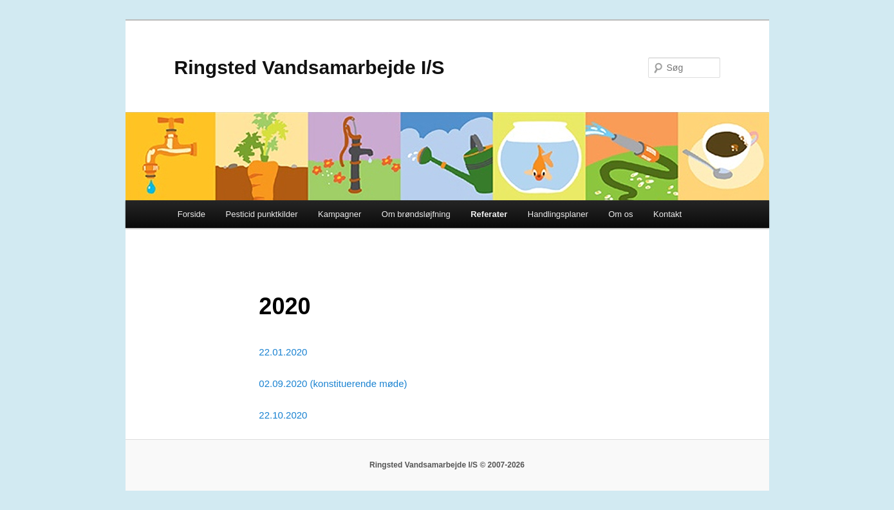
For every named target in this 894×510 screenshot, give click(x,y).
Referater (488, 214)
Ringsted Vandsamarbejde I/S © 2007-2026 (447, 464)
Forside (191, 214)
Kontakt (667, 214)
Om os (620, 214)
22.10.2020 (283, 415)
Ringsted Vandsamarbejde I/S (309, 67)
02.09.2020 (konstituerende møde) (333, 383)
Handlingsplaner (558, 214)
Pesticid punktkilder (262, 214)
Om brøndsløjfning (416, 214)
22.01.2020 (283, 351)
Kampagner (339, 214)
